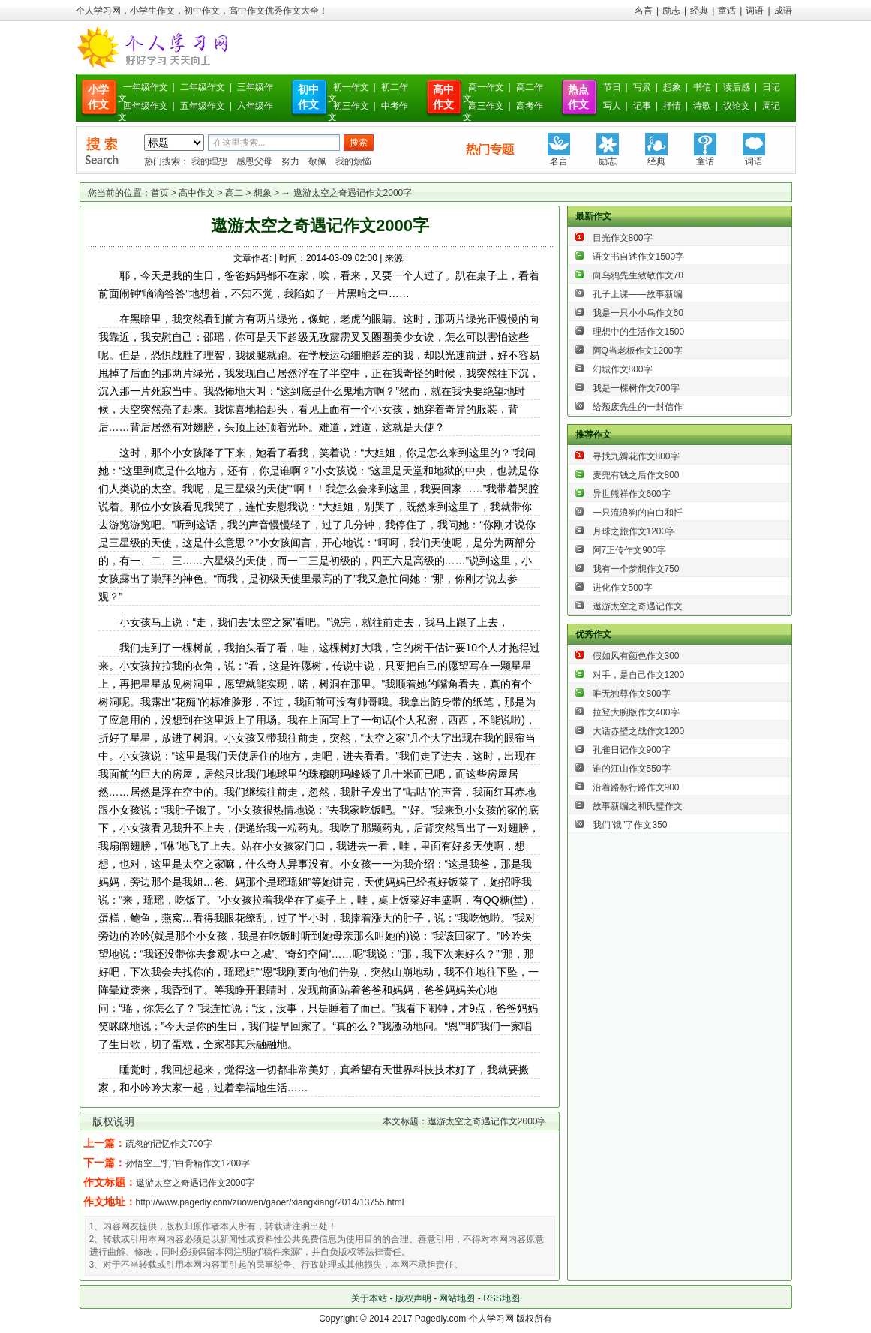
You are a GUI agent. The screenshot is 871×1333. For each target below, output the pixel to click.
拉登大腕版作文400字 (636, 712)
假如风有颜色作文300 (636, 656)
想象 (672, 87)
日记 (771, 87)
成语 (783, 10)
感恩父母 (254, 161)
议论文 (736, 106)
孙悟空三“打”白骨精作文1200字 (188, 1163)
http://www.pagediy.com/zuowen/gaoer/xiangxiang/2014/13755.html (270, 1202)
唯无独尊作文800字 (632, 693)
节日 (612, 87)
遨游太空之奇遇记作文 (638, 606)
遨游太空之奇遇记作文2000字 (195, 1183)
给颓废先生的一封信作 (638, 407)
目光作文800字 (623, 238)
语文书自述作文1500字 (639, 256)
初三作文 (351, 106)
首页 (160, 193)
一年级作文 (145, 87)
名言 (644, 10)
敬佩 (317, 161)
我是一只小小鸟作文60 (638, 313)
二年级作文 (202, 87)
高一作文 (486, 87)
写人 (612, 106)
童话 (727, 10)
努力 (290, 161)
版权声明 (413, 1298)
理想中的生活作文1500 (639, 331)
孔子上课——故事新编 (638, 294)
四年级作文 (145, 106)
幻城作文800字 (623, 369)
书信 (702, 87)
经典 (699, 10)
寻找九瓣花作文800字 (636, 456)
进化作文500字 (623, 587)
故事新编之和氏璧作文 (638, 806)
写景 (642, 87)
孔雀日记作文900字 (632, 750)
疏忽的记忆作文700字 (168, 1144)
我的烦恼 (353, 161)
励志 (671, 10)
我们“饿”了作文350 (630, 825)
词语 (755, 10)
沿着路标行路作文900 (636, 787)
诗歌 (702, 106)
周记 (771, 106)
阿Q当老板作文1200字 (638, 350)
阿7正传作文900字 (630, 550)
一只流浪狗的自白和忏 (638, 512)
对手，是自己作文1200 (639, 675)
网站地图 (457, 1298)
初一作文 (351, 87)
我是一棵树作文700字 (636, 388)
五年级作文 (202, 106)
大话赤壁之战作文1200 (639, 731)
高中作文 (197, 193)
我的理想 (209, 161)
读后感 (736, 87)
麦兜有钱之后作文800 (636, 475)
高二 (234, 193)
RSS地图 (501, 1298)
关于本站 (369, 1298)
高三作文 (486, 106)
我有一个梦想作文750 (636, 569)
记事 (642, 106)
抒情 (672, 106)
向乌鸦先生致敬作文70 (638, 275)
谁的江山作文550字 (632, 768)
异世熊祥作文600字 (632, 494)
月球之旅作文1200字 (634, 531)
